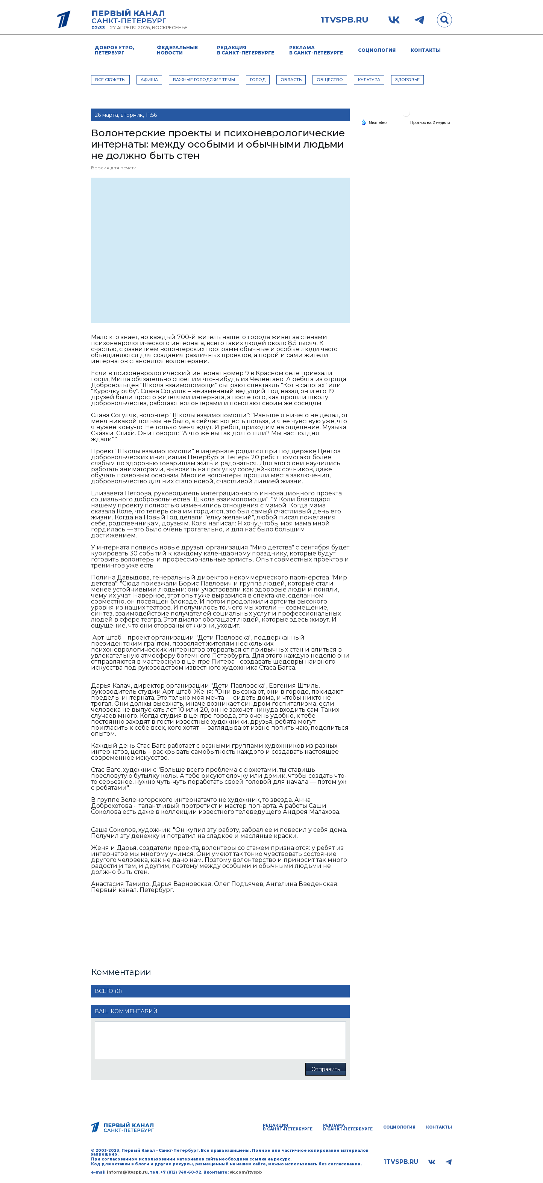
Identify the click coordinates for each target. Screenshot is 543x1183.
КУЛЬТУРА (369, 79)
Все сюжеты (110, 79)
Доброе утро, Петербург (114, 50)
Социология (377, 50)
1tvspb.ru (345, 20)
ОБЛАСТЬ (291, 79)
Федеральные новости (177, 50)
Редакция (245, 50)
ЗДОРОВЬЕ (407, 79)
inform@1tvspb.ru (127, 1172)
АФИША (149, 79)
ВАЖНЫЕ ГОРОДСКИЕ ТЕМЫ (204, 79)
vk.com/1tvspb (246, 1172)
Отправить (325, 1069)
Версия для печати (114, 168)
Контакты (426, 50)
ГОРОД (257, 79)
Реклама (316, 50)
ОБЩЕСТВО (330, 79)
